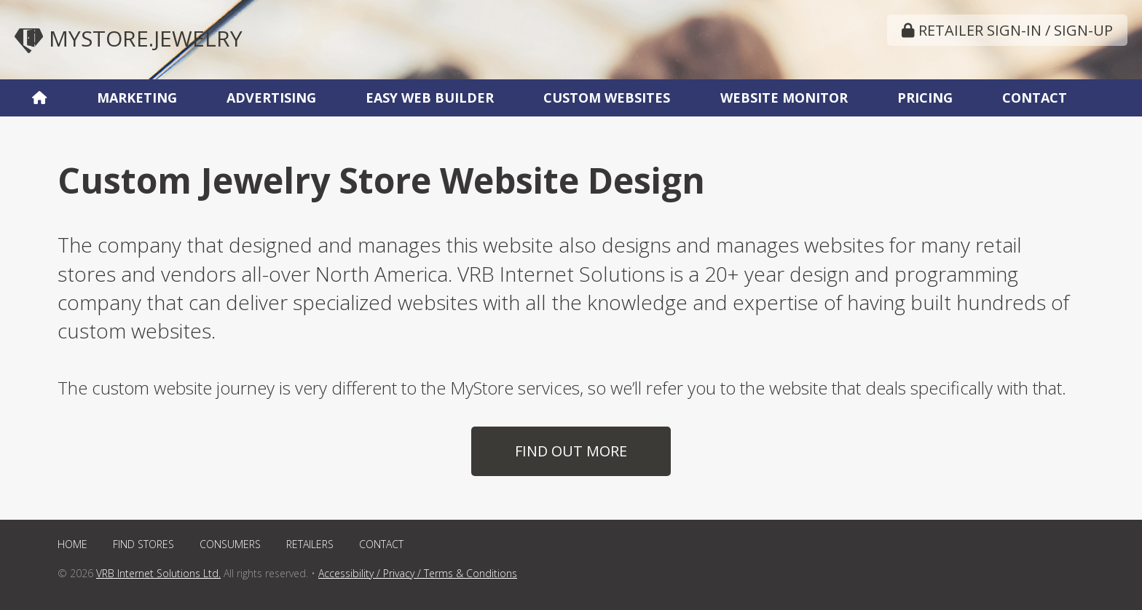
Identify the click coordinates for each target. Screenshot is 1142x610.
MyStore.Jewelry (129, 38)
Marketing (137, 97)
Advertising (271, 97)
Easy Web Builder (430, 97)
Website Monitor (784, 97)
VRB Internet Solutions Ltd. (158, 573)
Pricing (925, 97)
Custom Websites (606, 97)
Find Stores (143, 544)
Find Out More (571, 451)
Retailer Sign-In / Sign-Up (1007, 30)
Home (72, 544)
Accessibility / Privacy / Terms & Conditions (417, 573)
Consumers (230, 544)
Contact (1034, 97)
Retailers (310, 544)
